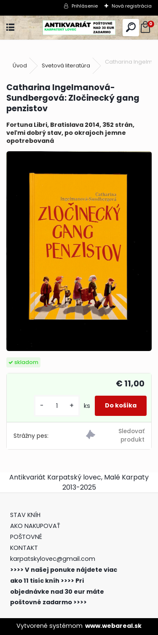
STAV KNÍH (26, 515)
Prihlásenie (85, 6)
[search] (131, 27)
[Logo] (79, 27)
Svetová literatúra (66, 66)
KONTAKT (24, 548)
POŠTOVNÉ (26, 537)
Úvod (20, 66)
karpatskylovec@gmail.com (52, 559)
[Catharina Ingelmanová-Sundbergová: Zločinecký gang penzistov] (79, 251)
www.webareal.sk (113, 626)
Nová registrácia (132, 6)
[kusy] (56, 406)
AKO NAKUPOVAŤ (35, 526)
